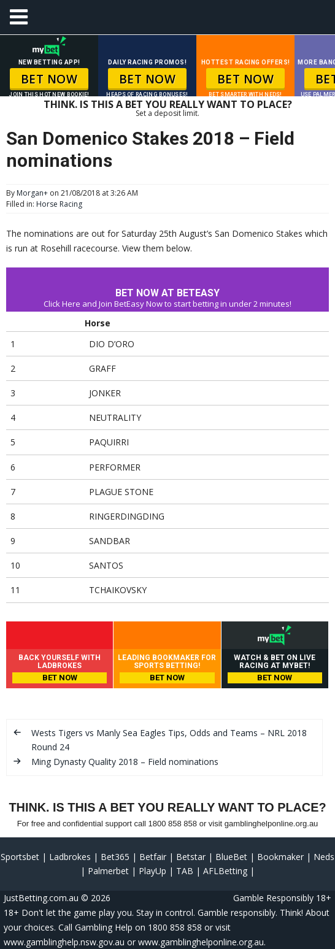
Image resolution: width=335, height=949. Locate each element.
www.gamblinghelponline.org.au (201, 942)
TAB (184, 871)
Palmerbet (108, 871)
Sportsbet (20, 857)
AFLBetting (225, 871)
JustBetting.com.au (41, 898)
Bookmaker (280, 857)
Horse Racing (59, 204)
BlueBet (231, 857)
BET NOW (49, 79)
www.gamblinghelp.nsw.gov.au (64, 942)
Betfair (152, 857)
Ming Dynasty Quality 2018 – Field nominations (124, 761)
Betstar (191, 857)
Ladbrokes (70, 857)
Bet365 (115, 857)
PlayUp (152, 871)
